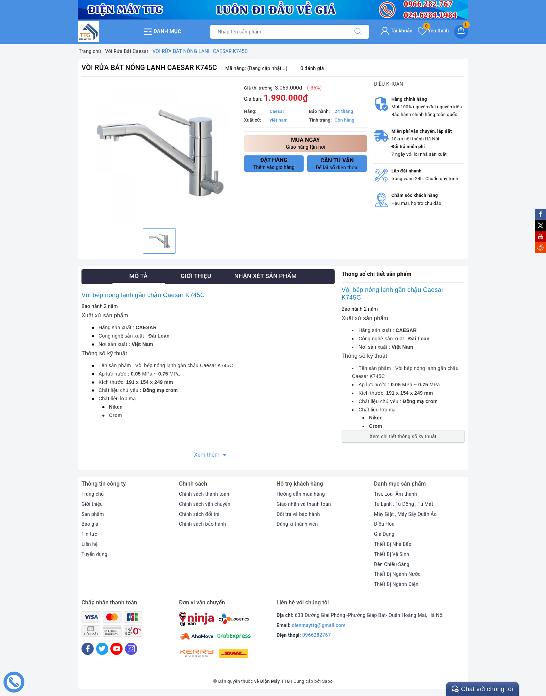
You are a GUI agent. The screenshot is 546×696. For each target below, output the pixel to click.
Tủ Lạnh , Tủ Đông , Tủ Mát (403, 504)
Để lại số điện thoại (337, 163)
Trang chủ (92, 494)
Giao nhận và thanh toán (303, 504)
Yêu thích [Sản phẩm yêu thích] (433, 30)
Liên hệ (89, 544)
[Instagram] (131, 649)
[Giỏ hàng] (461, 32)
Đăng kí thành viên (297, 524)
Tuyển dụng (94, 554)
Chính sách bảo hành (202, 524)
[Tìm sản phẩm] (279, 32)
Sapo (327, 681)
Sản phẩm (92, 514)
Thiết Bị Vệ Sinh (391, 554)
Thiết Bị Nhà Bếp (392, 544)
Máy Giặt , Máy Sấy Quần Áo (405, 514)
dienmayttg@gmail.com (318, 625)
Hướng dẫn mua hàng (300, 494)
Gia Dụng (384, 534)
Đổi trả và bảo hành (298, 514)
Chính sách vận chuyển (205, 504)
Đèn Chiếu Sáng (392, 564)
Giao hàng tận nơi (305, 143)
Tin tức (89, 534)
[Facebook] (87, 649)
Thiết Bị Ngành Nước (397, 574)
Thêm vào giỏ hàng (274, 163)
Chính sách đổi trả (199, 514)
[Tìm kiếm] (358, 32)
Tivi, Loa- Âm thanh (395, 494)
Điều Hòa (384, 524)
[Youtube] (116, 649)
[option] (159, 153)
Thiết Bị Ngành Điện (396, 584)
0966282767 (316, 635)
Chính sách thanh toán (204, 494)
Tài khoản (396, 30)
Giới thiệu (92, 504)
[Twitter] (102, 649)
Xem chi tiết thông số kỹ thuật (402, 436)
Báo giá (89, 524)
